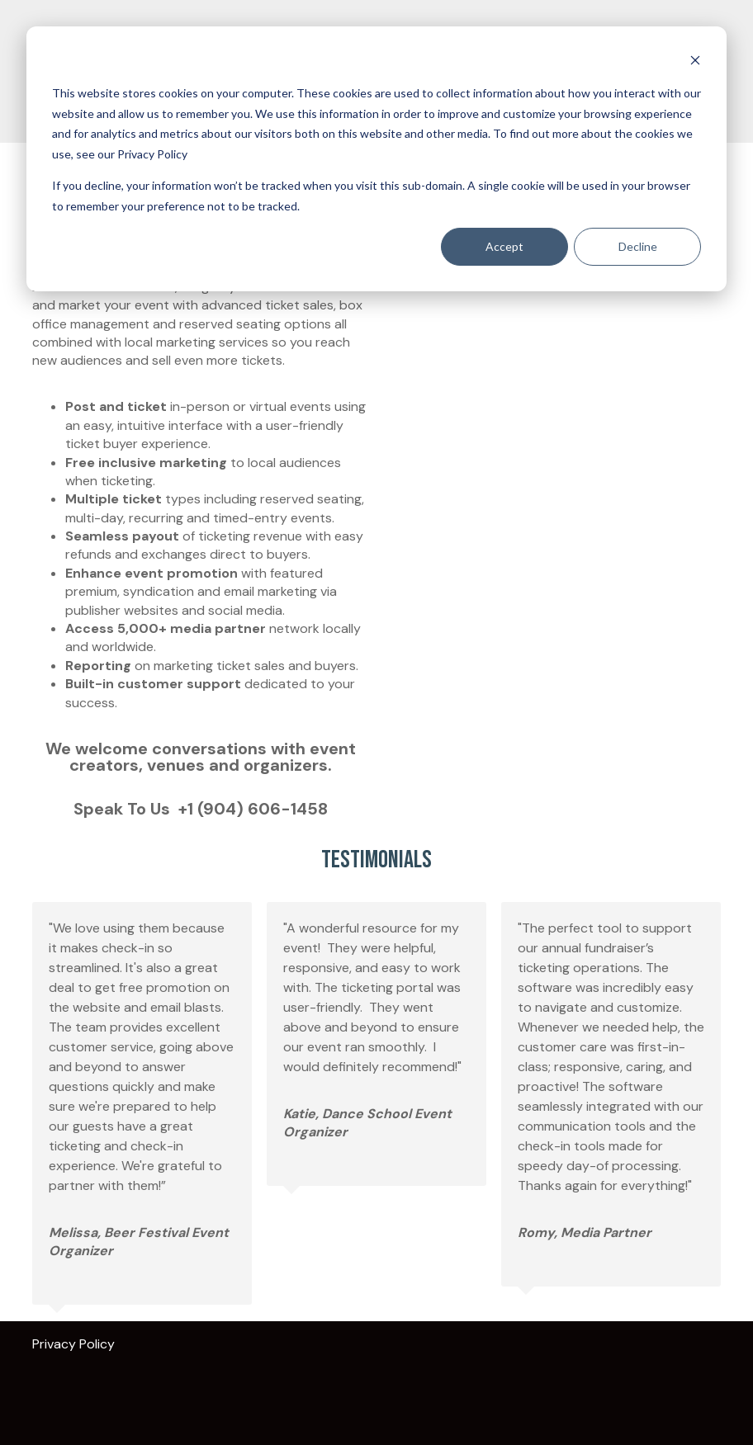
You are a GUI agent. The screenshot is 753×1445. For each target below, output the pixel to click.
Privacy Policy (78, 1344)
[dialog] (376, 158)
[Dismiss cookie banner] (695, 62)
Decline (637, 246)
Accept (504, 246)
